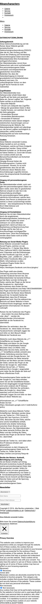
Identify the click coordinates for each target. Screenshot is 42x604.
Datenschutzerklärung (26, 522)
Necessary (7, 571)
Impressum (9, 15)
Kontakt (7, 13)
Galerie (7, 9)
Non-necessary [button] (6, 586)
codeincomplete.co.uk (15, 510)
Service (7, 11)
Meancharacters (10, 3)
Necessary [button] (4, 568)
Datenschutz (30, 510)
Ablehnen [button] (13, 524)
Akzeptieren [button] (4, 524)
